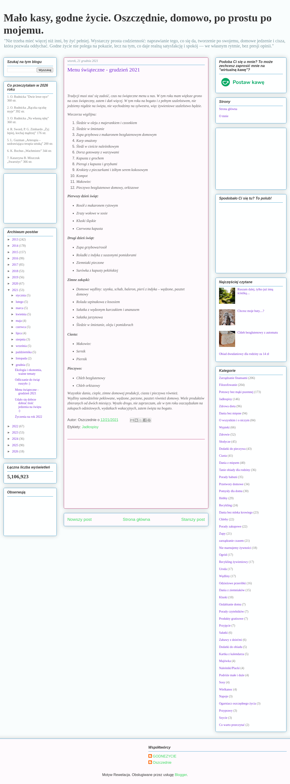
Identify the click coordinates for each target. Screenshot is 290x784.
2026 (15, 451)
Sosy (222, 682)
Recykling (225, 505)
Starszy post (193, 519)
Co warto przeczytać (232, 725)
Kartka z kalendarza (231, 654)
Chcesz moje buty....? (251, 311)
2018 (15, 271)
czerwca (21, 327)
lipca (19, 333)
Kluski (223, 597)
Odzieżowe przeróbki (232, 583)
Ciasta (223, 455)
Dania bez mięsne (230, 413)
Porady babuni (228, 477)
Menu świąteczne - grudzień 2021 (27, 391)
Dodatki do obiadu (230, 647)
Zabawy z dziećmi (230, 639)
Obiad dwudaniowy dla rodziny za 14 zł (244, 354)
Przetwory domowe (231, 484)
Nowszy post (79, 519)
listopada (22, 358)
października (24, 352)
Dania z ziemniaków (232, 590)
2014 (15, 245)
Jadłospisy (90, 427)
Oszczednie (162, 762)
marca (20, 308)
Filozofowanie (228, 385)
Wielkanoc (225, 689)
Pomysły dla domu (230, 491)
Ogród (223, 554)
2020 (15, 283)
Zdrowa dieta (227, 406)
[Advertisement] (136, 474)
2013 (15, 239)
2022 (15, 426)
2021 (15, 290)
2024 (15, 438)
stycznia (21, 295)
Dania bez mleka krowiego (236, 512)
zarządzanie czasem (231, 540)
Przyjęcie (225, 625)
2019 (15, 277)
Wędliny (224, 576)
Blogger (181, 775)
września (21, 346)
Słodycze (224, 441)
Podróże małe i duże (231, 675)
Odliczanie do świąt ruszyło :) (27, 381)
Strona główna (136, 519)
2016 (15, 258)
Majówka (225, 661)
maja (19, 320)
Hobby (223, 498)
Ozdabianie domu (230, 604)
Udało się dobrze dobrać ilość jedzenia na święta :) (28, 405)
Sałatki (223, 632)
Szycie (223, 717)
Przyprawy (226, 710)
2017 (15, 264)
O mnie (223, 116)
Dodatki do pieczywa (232, 448)
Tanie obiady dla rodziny (234, 470)
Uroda (223, 569)
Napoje (223, 696)
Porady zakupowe (230, 526)
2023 (15, 432)
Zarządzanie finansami (233, 378)
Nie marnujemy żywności (235, 548)
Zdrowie (224, 434)
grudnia (21, 365)
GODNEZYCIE (164, 756)
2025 (15, 445)
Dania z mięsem (229, 462)
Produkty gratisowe (231, 618)
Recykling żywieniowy (233, 562)
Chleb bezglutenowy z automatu (258, 332)
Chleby (223, 519)
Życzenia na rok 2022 (28, 416)
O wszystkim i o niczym (234, 420)
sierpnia (21, 339)
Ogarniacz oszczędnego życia (237, 703)
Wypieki (224, 427)
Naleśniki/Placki (229, 668)
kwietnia (21, 314)
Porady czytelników (231, 611)
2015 (15, 252)
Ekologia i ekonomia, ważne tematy (28, 371)
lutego (20, 301)
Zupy (222, 533)
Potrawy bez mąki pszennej (236, 392)
